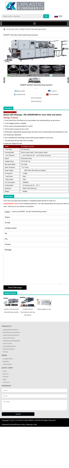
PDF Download (53, 94)
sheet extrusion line (9, 338)
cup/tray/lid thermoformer (10, 330)
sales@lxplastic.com (10, 203)
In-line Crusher (7, 343)
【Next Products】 (36, 101)
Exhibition (6, 361)
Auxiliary (5, 352)
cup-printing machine (9, 346)
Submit (18, 414)
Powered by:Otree (8, 424)
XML (35, 424)
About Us (6, 374)
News (4, 379)
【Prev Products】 (36, 98)
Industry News (7, 364)
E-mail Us (54, 91)
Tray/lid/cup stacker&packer (11, 341)
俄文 (58, 16)
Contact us (6, 382)
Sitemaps (29, 424)
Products (5, 377)
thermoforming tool (8, 349)
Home (17, 29)
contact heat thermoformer (11, 335)
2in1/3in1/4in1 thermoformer (11, 332)
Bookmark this (20, 94)
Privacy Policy (20, 424)
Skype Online (21, 91)
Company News (8, 359)
